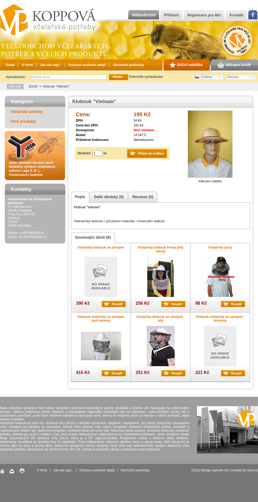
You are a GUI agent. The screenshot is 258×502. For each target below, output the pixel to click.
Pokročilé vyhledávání (146, 77)
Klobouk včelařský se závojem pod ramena (101, 318)
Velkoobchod (143, 15)
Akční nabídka (185, 65)
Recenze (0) (142, 197)
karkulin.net (220, 470)
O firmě (27, 65)
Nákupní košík (234, 65)
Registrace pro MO (204, 15)
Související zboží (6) (92, 237)
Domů (10, 65)
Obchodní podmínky (128, 65)
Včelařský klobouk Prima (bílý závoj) (161, 249)
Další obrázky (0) (108, 197)
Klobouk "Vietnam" (56, 86)
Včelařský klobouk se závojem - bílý (161, 318)
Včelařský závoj (220, 247)
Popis (79, 197)
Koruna (233, 77)
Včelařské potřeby (26, 112)
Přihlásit (171, 15)
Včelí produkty (23, 121)
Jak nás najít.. (50, 65)
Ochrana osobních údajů (87, 65)
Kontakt (236, 15)
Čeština (203, 77)
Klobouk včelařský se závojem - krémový (220, 318)
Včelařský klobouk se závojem (101, 247)
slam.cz (252, 470)
